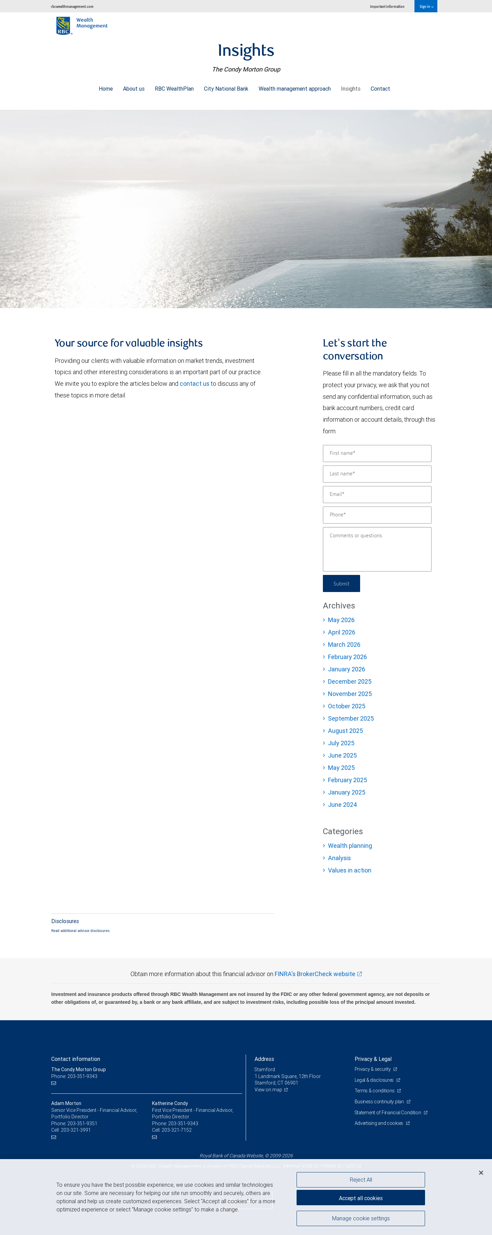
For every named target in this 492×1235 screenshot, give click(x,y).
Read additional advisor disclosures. (81, 930)
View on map (269, 1090)
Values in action (349, 870)
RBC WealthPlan (174, 86)
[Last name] (377, 474)
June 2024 (342, 805)
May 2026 (341, 620)
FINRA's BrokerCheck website (315, 974)
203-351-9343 (183, 1123)
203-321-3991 (76, 1130)
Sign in (427, 6)
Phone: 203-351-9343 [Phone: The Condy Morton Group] (74, 1076)
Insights (350, 86)
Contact (380, 86)
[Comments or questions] (377, 549)
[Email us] (54, 1083)
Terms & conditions (375, 1091)
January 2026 (346, 669)
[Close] (481, 1172)
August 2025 (345, 731)
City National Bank (226, 86)
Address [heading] (264, 1058)
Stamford (265, 1069)
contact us (194, 383)
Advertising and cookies (379, 1123)
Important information (387, 6)
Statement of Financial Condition (389, 1112)
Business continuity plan (380, 1102)
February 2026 (347, 657)
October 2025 (346, 706)
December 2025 (349, 681)
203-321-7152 (177, 1130)
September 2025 (351, 718)
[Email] (377, 494)
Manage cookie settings (361, 1219)
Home (106, 86)
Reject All (361, 1179)
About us (134, 86)
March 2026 (344, 644)
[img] (246, 205)
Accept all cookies (361, 1197)
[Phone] (377, 515)
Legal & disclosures (375, 1080)
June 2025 (342, 755)
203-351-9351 (82, 1123)
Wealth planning (350, 846)
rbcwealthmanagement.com (72, 6)
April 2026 (341, 632)
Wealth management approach (295, 86)
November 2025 (350, 694)
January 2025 (346, 792)
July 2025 (341, 743)
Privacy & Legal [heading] (373, 1058)
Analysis (339, 858)
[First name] (377, 453)
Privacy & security (373, 1069)
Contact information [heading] (75, 1058)
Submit (342, 583)
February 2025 (347, 780)
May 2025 (341, 768)
